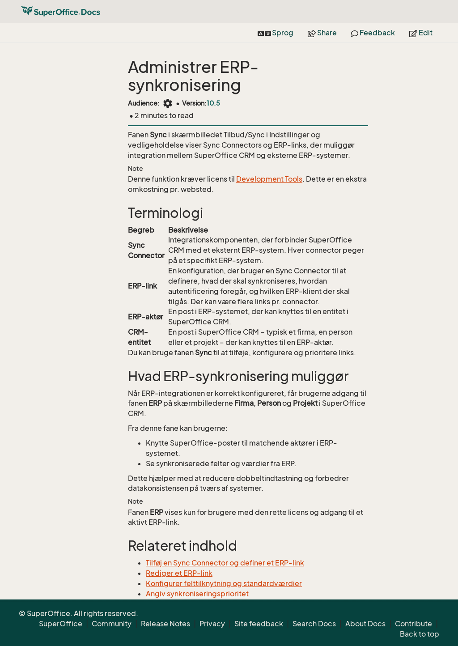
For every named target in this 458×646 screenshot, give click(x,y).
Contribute (413, 623)
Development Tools (269, 178)
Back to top (419, 633)
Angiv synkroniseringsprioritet (197, 593)
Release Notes (165, 623)
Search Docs (314, 623)
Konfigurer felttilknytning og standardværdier (224, 583)
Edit (421, 32)
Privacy (212, 623)
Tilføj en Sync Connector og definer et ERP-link (225, 562)
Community (111, 623)
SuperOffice (60, 623)
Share (322, 32)
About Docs (365, 623)
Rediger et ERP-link (179, 573)
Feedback (373, 32)
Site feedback (258, 623)
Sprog (275, 32)
